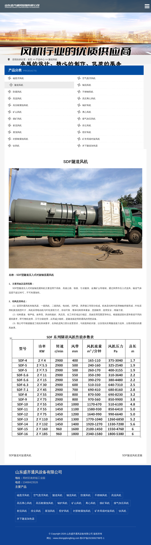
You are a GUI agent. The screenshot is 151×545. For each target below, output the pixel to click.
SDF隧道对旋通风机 (20, 455)
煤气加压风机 (86, 118)
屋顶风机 (14, 132)
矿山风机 (14, 112)
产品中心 (40, 59)
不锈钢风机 (85, 91)
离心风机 (83, 112)
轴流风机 (83, 85)
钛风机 (13, 145)
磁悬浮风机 (15, 78)
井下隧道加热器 (87, 145)
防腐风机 (14, 91)
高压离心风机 (86, 98)
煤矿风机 (14, 118)
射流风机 (14, 125)
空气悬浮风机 (86, 78)
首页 (30, 59)
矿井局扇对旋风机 (88, 139)
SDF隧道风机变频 (132, 455)
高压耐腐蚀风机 (17, 105)
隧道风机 (53, 59)
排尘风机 (83, 125)
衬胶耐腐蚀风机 (17, 139)
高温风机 (14, 98)
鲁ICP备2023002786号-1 (92, 538)
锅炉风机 (83, 105)
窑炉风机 (83, 132)
